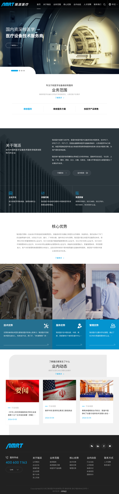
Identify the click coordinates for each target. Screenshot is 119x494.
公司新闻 (90, 465)
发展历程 (36, 468)
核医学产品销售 (55, 468)
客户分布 (36, 474)
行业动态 (90, 462)
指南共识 (90, 468)
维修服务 (53, 462)
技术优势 (73, 462)
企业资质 (36, 471)
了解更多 (58, 87)
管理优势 (73, 468)
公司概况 (36, 462)
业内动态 (77, 4)
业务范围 (57, 4)
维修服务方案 (55, 465)
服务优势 (73, 465)
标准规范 (90, 471)
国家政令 (90, 474)
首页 (39, 4)
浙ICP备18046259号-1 (80, 488)
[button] (14, 70)
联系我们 (97, 4)
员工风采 (36, 477)
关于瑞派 (47, 4)
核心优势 (67, 4)
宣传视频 (80, 183)
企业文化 (36, 465)
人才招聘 (87, 4)
